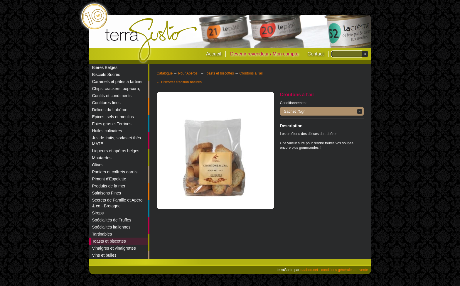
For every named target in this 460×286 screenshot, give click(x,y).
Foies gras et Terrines (112, 123)
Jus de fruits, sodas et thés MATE (116, 141)
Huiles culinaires (107, 130)
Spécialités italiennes (111, 227)
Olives (98, 165)
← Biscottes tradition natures (179, 82)
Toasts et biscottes (109, 241)
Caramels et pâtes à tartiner (117, 81)
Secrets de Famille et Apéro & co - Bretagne (117, 203)
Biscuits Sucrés (106, 74)
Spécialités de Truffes (112, 220)
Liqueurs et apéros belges (115, 150)
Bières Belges (104, 67)
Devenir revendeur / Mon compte (264, 53)
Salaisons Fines (106, 193)
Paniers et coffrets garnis (115, 172)
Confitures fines (106, 102)
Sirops (98, 213)
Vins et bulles (104, 255)
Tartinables (102, 234)
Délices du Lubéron (110, 109)
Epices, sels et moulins (113, 116)
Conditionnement (293, 103)
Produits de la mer (109, 186)
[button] (322, 111)
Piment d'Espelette (109, 179)
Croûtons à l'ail (250, 73)
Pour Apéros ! (189, 73)
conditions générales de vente (344, 270)
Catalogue (165, 73)
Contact (315, 53)
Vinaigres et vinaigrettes (114, 248)
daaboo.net (309, 270)
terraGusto (151, 40)
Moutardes (102, 157)
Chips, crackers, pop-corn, (116, 88)
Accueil (213, 53)
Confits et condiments (112, 95)
